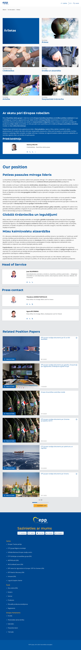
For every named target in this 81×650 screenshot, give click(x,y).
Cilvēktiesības (8, 71)
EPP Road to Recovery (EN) (16, 572)
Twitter (31, 533)
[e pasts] (27, 152)
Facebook (22, 533)
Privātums (11, 600)
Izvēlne (64, 3)
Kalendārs (11, 624)
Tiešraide (11, 632)
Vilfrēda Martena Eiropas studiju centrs (20, 552)
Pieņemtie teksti (13, 628)
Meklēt (76, 3)
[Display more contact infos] (35, 152)
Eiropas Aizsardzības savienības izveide (53, 392)
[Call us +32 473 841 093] (29, 318)
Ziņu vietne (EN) (13, 588)
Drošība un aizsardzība (51, 71)
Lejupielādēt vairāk (41, 505)
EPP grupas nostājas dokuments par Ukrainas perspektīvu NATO (55, 420)
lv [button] (71, 3)
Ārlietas (45, 42)
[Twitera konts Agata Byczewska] (32, 318)
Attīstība (6, 99)
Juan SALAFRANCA (32, 271)
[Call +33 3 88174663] (32, 282)
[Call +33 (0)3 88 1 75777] (32, 152)
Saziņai (10, 596)
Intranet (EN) (12, 576)
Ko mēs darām (11, 9)
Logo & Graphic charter (15, 580)
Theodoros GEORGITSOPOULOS (36, 297)
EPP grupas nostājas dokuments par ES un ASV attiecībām (55, 338)
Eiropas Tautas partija (15, 544)
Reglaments (11, 608)
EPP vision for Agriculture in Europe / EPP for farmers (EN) (26, 568)
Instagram (59, 533)
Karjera (10, 592)
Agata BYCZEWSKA (32, 311)
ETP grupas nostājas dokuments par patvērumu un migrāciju (57, 447)
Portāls (10, 616)
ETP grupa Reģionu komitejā (17, 548)
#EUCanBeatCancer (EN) (15, 564)
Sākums (4, 9)
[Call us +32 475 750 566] (29, 304)
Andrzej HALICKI (32, 145)
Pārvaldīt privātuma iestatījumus (18, 604)
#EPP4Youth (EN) (13, 560)
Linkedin (49, 533)
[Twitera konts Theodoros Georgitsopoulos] (32, 304)
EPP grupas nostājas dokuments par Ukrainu (55, 474)
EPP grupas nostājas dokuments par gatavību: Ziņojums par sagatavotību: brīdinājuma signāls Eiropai (58, 365)
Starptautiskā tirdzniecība (53, 99)
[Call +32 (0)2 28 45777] (30, 152)
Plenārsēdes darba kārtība (16, 620)
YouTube (40, 533)
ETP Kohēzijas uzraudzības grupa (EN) (20, 556)
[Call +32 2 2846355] (29, 282)
